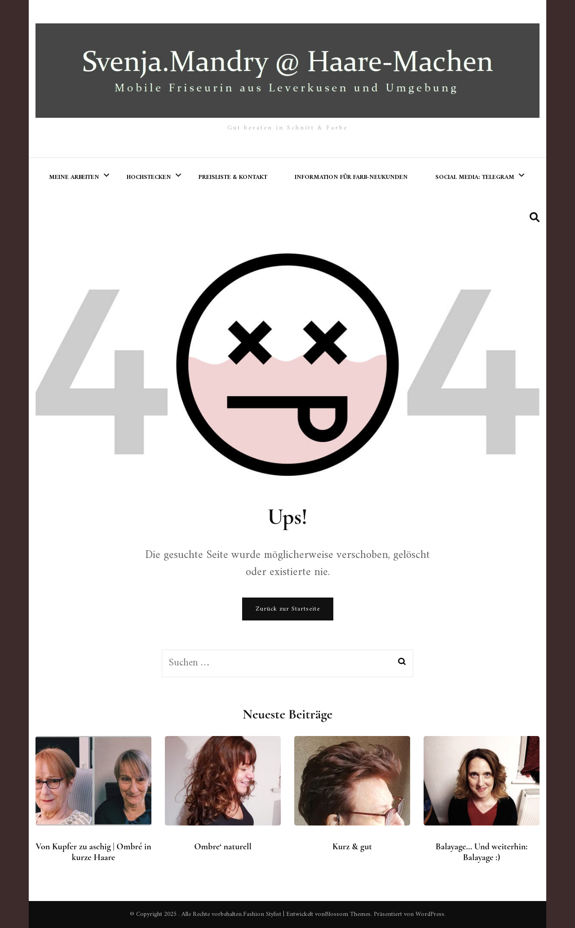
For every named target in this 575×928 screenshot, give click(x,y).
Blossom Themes (348, 914)
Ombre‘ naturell (223, 846)
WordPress (430, 914)
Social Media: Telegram (474, 177)
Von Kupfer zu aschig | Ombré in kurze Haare (93, 852)
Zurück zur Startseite (288, 609)
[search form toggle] (535, 217)
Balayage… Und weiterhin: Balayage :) (482, 852)
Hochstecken (149, 177)
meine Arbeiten (74, 177)
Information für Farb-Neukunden (351, 177)
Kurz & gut (352, 846)
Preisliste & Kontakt (233, 177)
